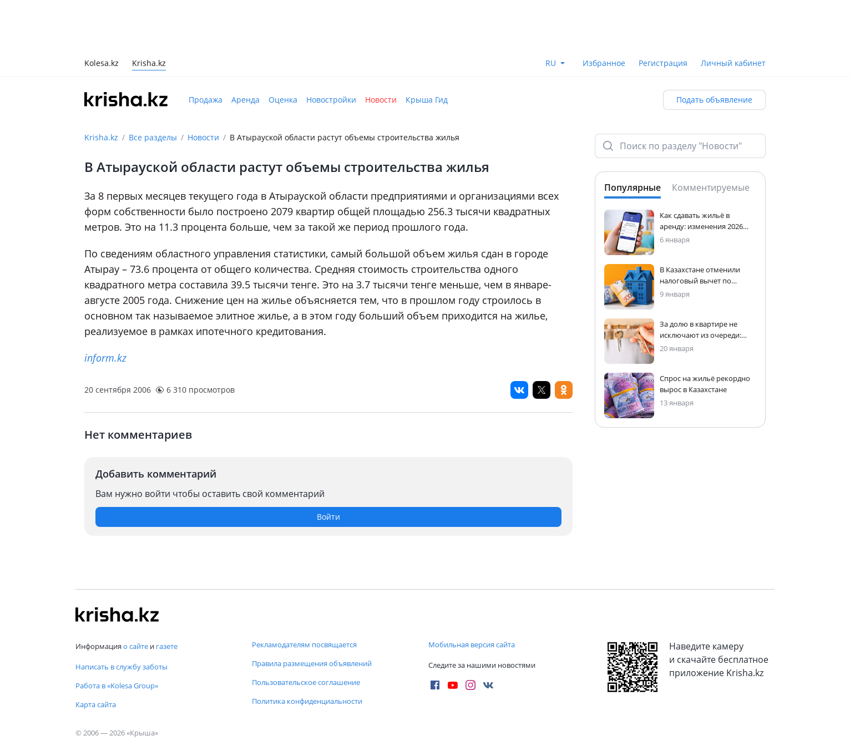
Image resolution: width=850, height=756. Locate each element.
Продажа (205, 99)
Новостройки (331, 99)
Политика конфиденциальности (307, 701)
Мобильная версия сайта (471, 645)
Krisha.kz (101, 137)
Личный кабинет (733, 63)
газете (167, 646)
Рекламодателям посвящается (304, 645)
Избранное (604, 63)
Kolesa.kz (101, 64)
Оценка (283, 99)
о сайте (135, 646)
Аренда (245, 99)
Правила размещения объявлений (312, 663)
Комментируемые (711, 187)
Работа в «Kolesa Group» (116, 686)
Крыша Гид (427, 99)
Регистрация (663, 63)
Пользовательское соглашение (306, 682)
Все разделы (153, 137)
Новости (381, 99)
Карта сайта (95, 704)
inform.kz (105, 357)
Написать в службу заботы (121, 667)
